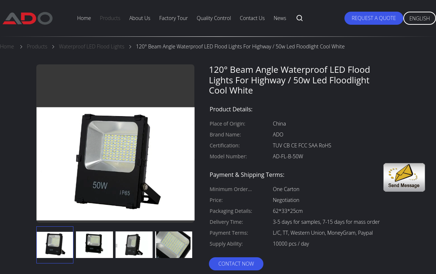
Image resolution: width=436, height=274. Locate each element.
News (280, 18)
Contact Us (252, 18)
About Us (139, 18)
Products (110, 18)
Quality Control (214, 18)
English (419, 18)
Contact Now (236, 263)
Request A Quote (374, 18)
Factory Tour (173, 18)
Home (84, 18)
